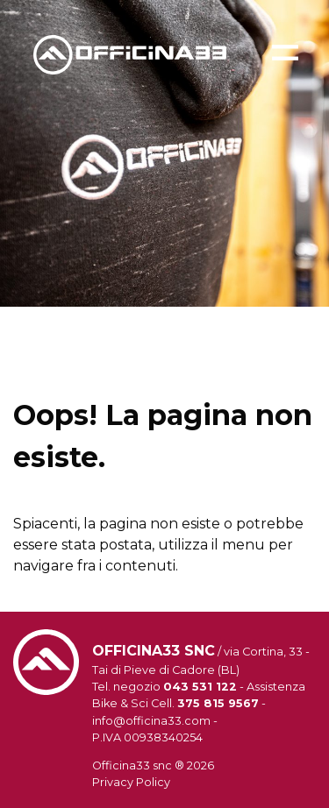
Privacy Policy (131, 782)
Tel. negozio (164, 686)
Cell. (205, 703)
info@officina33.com (151, 720)
